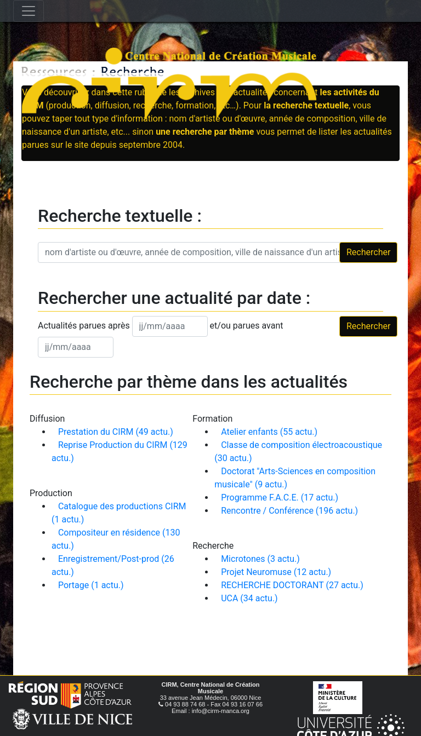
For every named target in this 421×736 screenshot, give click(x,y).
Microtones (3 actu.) (260, 559)
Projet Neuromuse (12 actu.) (276, 572)
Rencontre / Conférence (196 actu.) (289, 510)
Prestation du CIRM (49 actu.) (115, 432)
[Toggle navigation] (28, 11)
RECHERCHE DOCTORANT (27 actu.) (292, 585)
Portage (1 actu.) (91, 585)
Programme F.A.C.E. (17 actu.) (279, 497)
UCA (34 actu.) (249, 598)
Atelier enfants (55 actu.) (269, 432)
